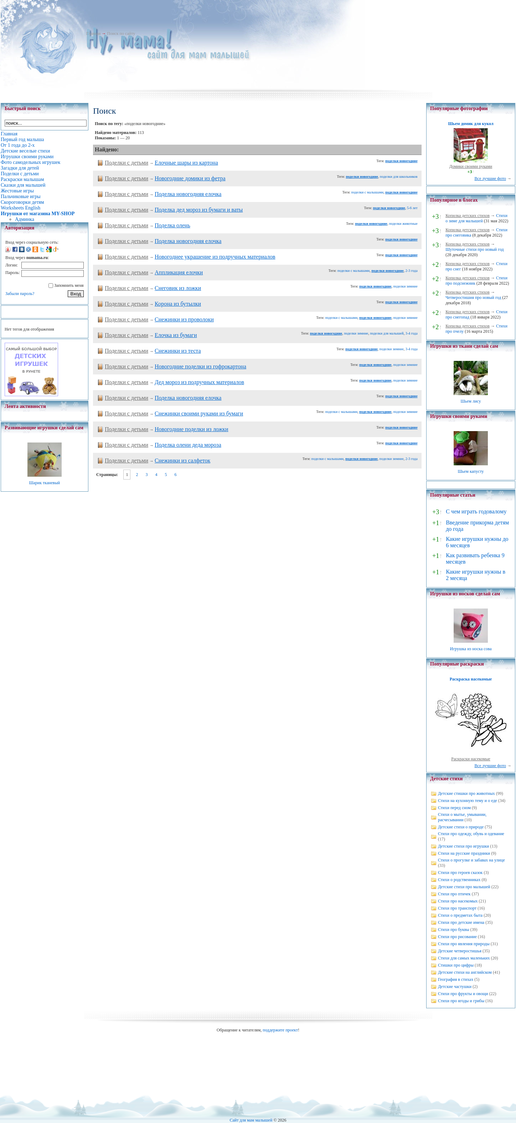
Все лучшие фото (490, 178)
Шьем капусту (471, 471)
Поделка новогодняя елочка (188, 194)
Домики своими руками (470, 166)
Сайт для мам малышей (250, 1120)
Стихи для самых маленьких (464, 958)
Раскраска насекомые (471, 679)
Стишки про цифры (456, 965)
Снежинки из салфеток (182, 460)
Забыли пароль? (19, 293)
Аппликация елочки (179, 272)
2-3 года (412, 271)
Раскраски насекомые (470, 758)
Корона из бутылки (178, 304)
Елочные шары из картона (186, 163)
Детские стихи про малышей (464, 886)
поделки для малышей (386, 333)
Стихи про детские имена (461, 922)
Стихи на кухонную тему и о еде (467, 800)
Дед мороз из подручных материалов (199, 382)
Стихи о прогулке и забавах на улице (471, 860)
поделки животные (403, 224)
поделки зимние (405, 286)
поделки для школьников (399, 176)
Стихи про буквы (453, 929)
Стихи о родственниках (459, 879)
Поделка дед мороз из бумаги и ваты (199, 210)
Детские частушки (454, 986)
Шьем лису (470, 401)
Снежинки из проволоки (184, 319)
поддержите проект (280, 1030)
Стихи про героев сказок (460, 872)
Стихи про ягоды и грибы (461, 1000)
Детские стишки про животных (466, 793)
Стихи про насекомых (458, 901)
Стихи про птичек (454, 893)
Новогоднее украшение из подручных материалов (215, 257)
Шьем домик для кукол (470, 123)
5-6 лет (412, 208)
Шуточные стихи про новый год (474, 249)
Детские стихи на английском (465, 972)
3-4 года (412, 333)
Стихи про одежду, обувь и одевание (471, 833)
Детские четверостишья (459, 950)
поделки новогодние (401, 161)
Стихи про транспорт (457, 908)
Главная (93, 33)
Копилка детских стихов (467, 215)
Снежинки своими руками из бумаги (199, 413)
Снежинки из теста (178, 351)
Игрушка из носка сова (471, 648)
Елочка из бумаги (176, 335)
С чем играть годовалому (476, 511)
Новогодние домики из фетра (190, 178)
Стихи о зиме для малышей (476, 218)
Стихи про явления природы (464, 943)
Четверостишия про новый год (473, 297)
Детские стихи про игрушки (463, 846)
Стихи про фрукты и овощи (463, 993)
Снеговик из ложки (178, 288)
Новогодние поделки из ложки (191, 429)
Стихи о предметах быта (460, 915)
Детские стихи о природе (461, 826)
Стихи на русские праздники (464, 853)
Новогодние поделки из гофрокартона (200, 366)
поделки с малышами (367, 192)
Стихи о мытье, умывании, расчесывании (462, 817)
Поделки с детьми (126, 163)
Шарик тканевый (44, 482)
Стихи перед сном (454, 807)
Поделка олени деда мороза (188, 445)
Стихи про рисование (457, 936)
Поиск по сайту (121, 33)
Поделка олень (172, 225)
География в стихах (455, 979)
